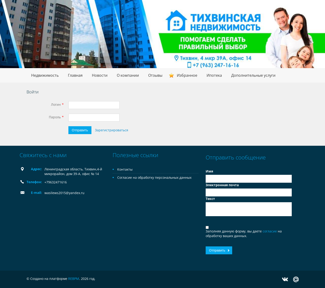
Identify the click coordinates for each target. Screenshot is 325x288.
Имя (209, 171)
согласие (270, 231)
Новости (99, 75)
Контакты (125, 169)
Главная (75, 75)
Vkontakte (284, 279)
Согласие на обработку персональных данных (154, 177)
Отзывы (155, 75)
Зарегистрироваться (111, 130)
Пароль (55, 117)
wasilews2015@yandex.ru (64, 193)
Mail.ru (296, 279)
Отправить (80, 130)
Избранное (187, 75)
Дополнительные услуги (253, 75)
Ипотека (214, 75)
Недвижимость (45, 75)
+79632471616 (55, 182)
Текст (210, 198)
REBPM (73, 278)
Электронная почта (222, 185)
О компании (128, 75)
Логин (56, 104)
